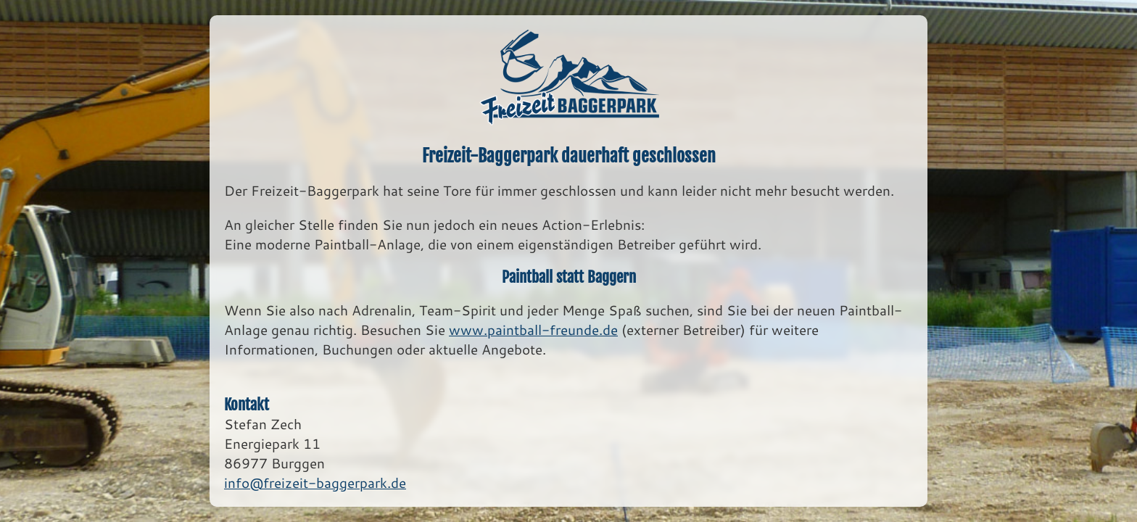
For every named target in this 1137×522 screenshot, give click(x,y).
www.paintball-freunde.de (533, 329)
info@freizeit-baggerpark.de (315, 482)
